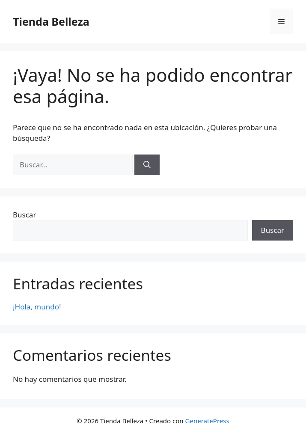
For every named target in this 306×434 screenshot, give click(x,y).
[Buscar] (147, 165)
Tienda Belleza (51, 21)
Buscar (24, 215)
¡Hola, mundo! (37, 307)
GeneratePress (207, 420)
